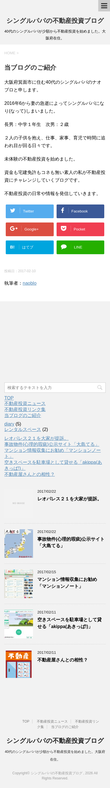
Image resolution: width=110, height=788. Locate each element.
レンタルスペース (22, 429)
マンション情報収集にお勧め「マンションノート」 (67, 582)
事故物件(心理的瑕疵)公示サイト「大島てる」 (51, 444)
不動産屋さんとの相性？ (29, 474)
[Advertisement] (47, 342)
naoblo (29, 283)
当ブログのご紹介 (22, 415)
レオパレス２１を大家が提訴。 (36, 438)
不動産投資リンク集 (25, 409)
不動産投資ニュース (25, 403)
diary (9, 424)
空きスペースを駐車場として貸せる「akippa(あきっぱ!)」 (69, 623)
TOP (9, 398)
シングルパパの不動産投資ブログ (55, 20)
